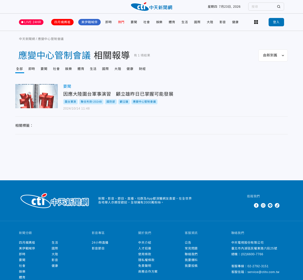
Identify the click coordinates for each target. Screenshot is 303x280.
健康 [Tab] (133, 73)
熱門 (121, 26)
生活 (184, 26)
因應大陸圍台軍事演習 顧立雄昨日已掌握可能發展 (36, 100)
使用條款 (144, 258)
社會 (146, 26)
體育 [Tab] (83, 73)
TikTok (277, 209)
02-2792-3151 (258, 270)
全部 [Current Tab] (19, 73)
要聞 (134, 26)
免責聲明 (144, 269)
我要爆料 (191, 264)
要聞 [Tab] (45, 73)
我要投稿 (191, 269)
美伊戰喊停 (89, 26)
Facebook (256, 209)
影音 (223, 26)
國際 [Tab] (108, 73)
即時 (108, 26)
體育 (172, 26)
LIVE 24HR (32, 26)
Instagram (263, 209)
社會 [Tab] (57, 73)
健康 (235, 26)
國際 (197, 26)
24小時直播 (100, 246)
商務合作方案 (148, 275)
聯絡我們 (191, 258)
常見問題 (191, 252)
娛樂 (159, 26)
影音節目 (98, 252)
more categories (256, 26)
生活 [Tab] (96, 73)
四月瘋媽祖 (62, 26)
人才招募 (144, 252)
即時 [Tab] (32, 73)
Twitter (249, 209)
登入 (276, 26)
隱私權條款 (146, 264)
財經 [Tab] (146, 73)
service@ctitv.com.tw (263, 275)
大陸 (210, 26)
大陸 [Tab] (121, 73)
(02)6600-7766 (252, 258)
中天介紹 (144, 246)
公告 (188, 246)
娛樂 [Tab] (70, 73)
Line (270, 209)
